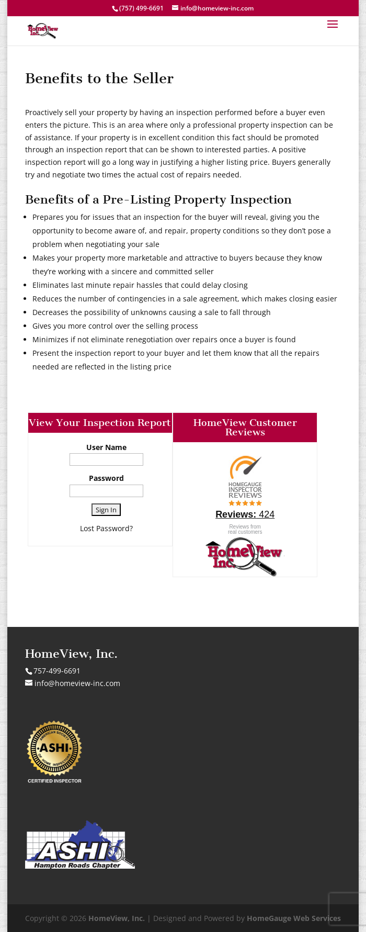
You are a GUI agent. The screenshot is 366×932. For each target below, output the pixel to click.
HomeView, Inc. (116, 918)
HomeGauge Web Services (294, 918)
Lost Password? (106, 528)
